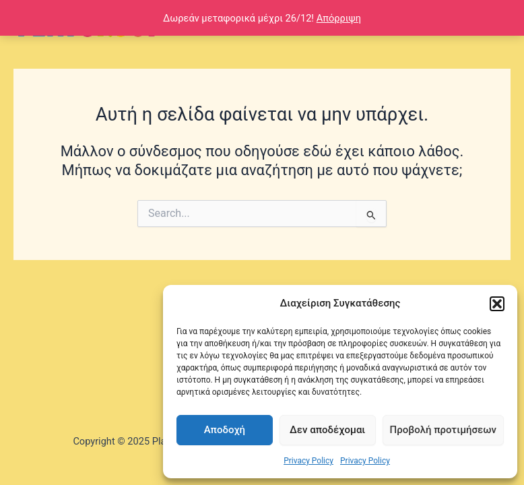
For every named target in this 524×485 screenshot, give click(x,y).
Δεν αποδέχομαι (327, 430)
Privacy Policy (308, 460)
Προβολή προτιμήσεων (443, 430)
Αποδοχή (224, 430)
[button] (497, 304)
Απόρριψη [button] (339, 18)
